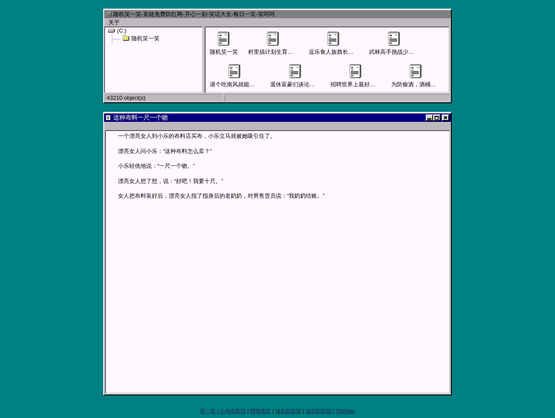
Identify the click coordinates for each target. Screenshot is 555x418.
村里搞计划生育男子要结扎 (282, 43)
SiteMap (345, 411)
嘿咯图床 (260, 411)
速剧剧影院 (288, 411)
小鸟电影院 (233, 411)
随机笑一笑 (141, 38)
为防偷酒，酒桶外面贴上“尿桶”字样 (435, 76)
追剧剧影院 (319, 411)
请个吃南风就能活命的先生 (244, 76)
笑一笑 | (210, 411)
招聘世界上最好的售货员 (361, 76)
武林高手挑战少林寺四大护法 (405, 43)
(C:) (117, 30)
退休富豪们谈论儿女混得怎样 (306, 76)
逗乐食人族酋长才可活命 (340, 43)
